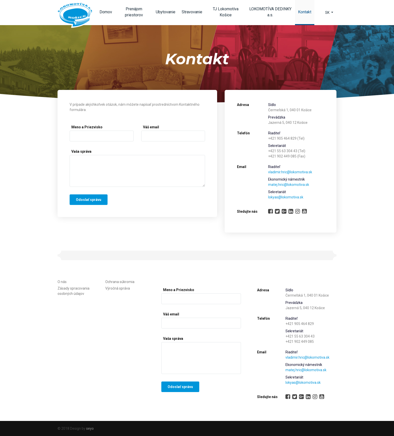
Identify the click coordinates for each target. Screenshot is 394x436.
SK (327, 13)
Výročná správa (117, 288)
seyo (90, 428)
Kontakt (306, 13)
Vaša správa (81, 151)
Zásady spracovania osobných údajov (73, 291)
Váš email (151, 127)
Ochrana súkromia (119, 282)
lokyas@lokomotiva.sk (285, 197)
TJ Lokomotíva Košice (225, 12)
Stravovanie (192, 12)
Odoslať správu (88, 200)
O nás (62, 282)
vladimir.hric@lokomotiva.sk (290, 172)
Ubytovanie (165, 12)
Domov (106, 12)
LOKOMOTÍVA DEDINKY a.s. (270, 12)
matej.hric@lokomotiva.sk (288, 185)
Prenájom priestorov (134, 12)
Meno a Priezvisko (87, 127)
